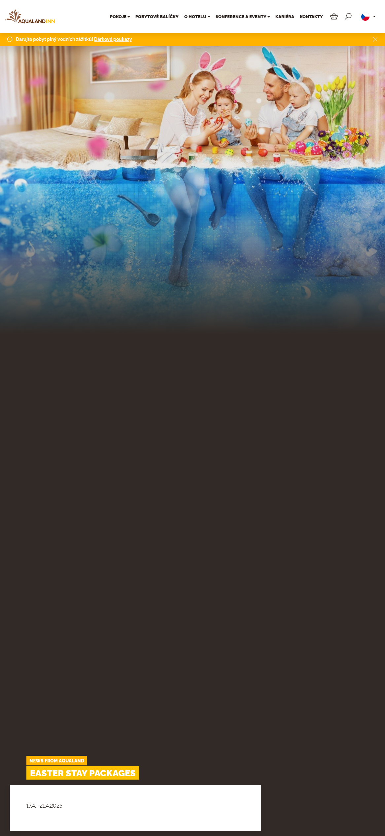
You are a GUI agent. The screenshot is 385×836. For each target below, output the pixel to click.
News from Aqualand (56, 760)
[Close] (375, 38)
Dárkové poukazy (113, 38)
